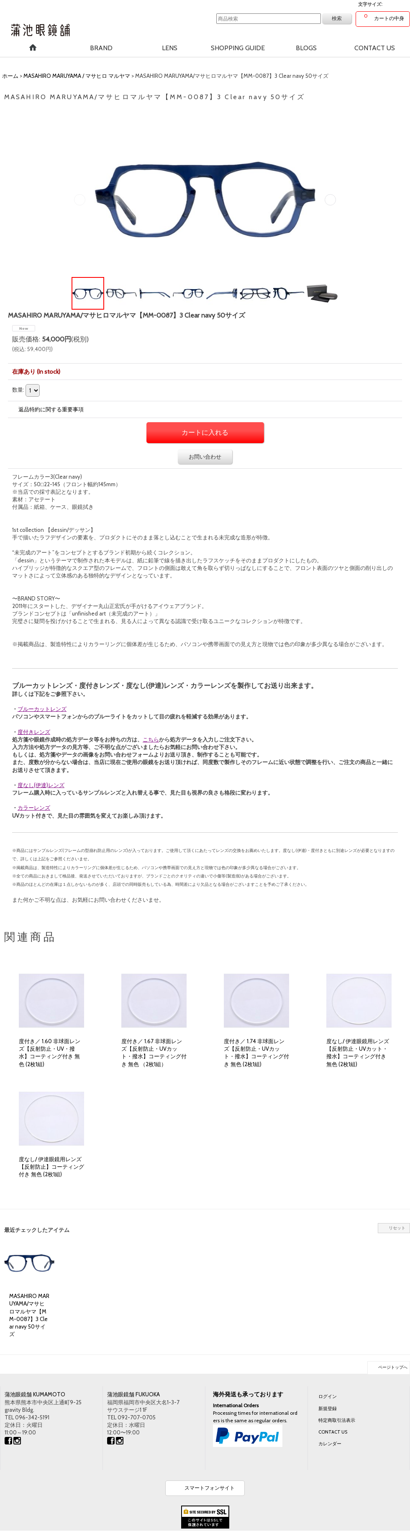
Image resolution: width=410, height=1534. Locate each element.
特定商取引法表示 (336, 1420)
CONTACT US (332, 1432)
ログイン (327, 1396)
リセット (397, 1228)
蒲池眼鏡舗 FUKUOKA (133, 1394)
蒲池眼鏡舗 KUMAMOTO (35, 1394)
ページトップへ (392, 1367)
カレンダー (329, 1444)
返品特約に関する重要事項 (51, 409)
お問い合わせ (205, 456)
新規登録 (327, 1408)
